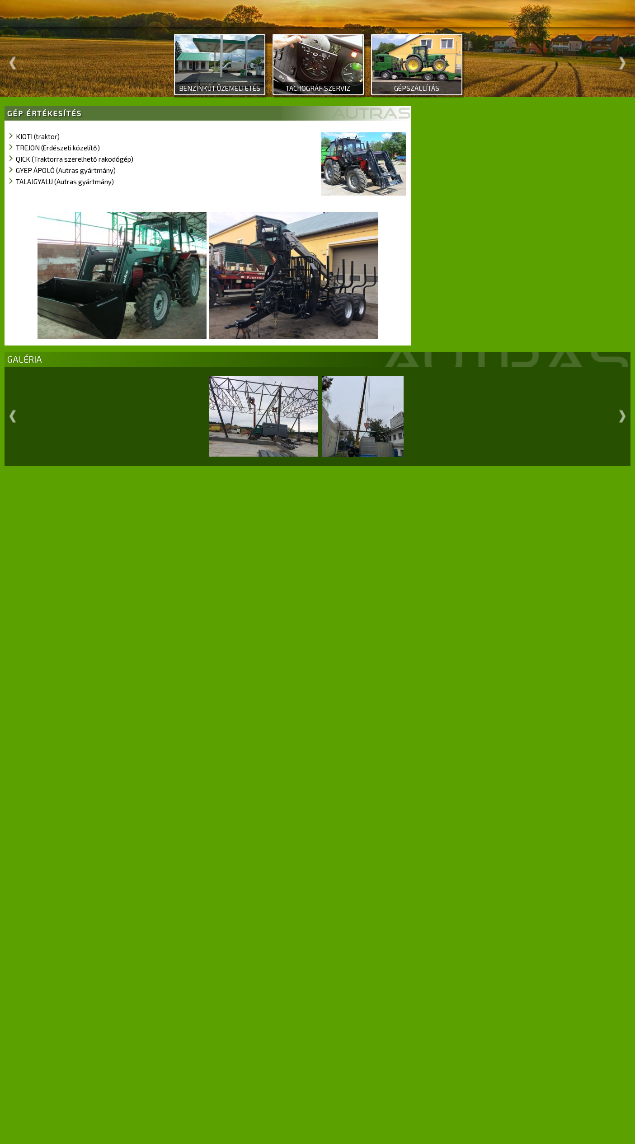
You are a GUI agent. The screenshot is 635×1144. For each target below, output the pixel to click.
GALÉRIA (24, 359)
